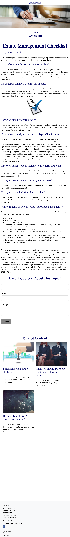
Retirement (6, 535)
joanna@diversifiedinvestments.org (13, 523)
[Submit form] (6, 321)
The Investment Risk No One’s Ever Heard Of (16, 417)
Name (3, 282)
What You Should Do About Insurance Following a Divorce (50, 372)
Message (4, 305)
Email (3, 293)
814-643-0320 (11, 508)
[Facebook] (4, 526)
